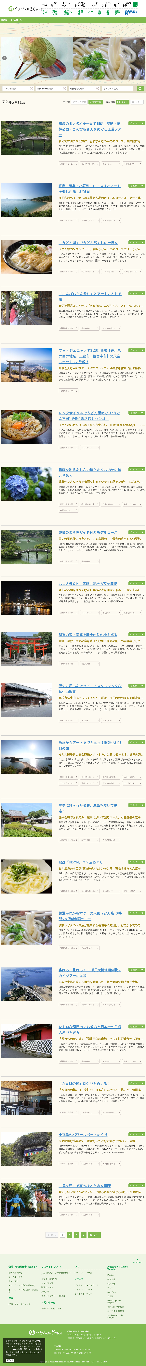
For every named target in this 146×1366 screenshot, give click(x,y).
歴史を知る (107, 164)
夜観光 (117, 13)
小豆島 (80, 13)
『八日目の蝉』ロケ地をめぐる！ (85, 1083)
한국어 (110, 1288)
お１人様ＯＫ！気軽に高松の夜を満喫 (88, 584)
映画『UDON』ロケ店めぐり (81, 862)
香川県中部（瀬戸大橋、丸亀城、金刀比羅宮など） (90, 164)
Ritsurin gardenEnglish (114, 1302)
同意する (10, 1360)
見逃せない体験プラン (133, 271)
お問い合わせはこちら (51, 1308)
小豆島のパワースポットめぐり (83, 1135)
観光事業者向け (131, 13)
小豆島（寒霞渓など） (90, 220)
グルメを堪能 (108, 271)
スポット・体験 (80, 4)
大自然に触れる (109, 840)
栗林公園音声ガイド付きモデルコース (88, 532)
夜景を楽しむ (65, 510)
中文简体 (111, 1284)
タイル (122, 102)
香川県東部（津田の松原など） (90, 504)
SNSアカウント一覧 (83, 1272)
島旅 (99, 13)
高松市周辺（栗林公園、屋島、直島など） (69, 164)
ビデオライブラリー (83, 1294)
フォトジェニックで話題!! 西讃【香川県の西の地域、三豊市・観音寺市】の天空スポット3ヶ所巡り (90, 356)
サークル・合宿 (15, 1277)
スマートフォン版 (23, 1304)
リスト (137, 102)
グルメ (95, 4)
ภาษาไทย (111, 1292)
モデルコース (64, 4)
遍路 (107, 13)
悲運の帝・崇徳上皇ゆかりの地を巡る (88, 635)
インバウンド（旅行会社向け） (22, 1285)
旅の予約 (126, 4)
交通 (117, 4)
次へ (94, 1235)
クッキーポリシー (29, 1352)
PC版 (10, 1304)
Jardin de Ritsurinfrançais (115, 1316)
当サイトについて (49, 1279)
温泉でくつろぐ (130, 504)
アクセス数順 (79, 102)
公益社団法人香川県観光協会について (56, 1273)
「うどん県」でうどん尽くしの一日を (88, 243)
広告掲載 (45, 1291)
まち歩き (106, 613)
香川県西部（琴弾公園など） (69, 391)
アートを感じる (109, 220)
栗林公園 (55, 13)
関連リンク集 (47, 1287)
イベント (106, 4)
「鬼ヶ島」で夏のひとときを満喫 (85, 1186)
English (110, 1275)
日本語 (110, 1296)
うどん (44, 13)
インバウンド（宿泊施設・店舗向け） (23, 1290)
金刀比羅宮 (68, 13)
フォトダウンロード (83, 1289)
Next (141, 58)
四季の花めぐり (109, 504)
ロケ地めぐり (129, 164)
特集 (54, 4)
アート (90, 13)
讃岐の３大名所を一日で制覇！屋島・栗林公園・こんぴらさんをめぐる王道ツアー (90, 129)
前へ (52, 1235)
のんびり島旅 (129, 777)
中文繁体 (111, 1279)
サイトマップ (47, 1283)
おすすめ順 (95, 102)
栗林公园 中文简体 (115, 1307)
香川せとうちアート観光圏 (53, 1296)
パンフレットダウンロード (86, 1285)
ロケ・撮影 (13, 1281)
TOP (44, 5)
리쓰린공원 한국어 (115, 1311)
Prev (4, 58)
